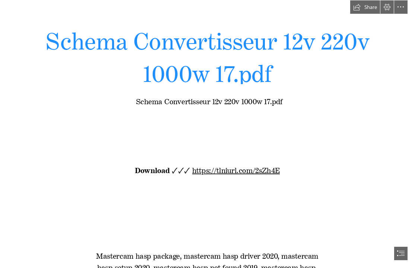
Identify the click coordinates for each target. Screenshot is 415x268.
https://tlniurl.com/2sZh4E (236, 169)
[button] (365, 7)
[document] (207, 134)
